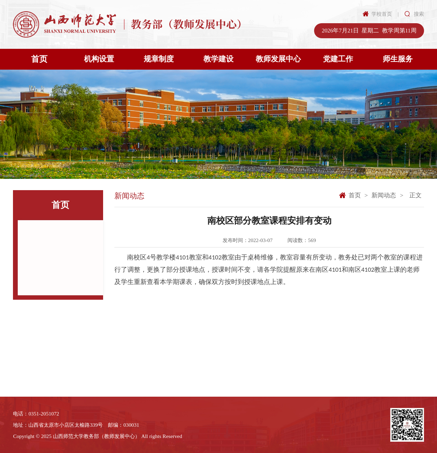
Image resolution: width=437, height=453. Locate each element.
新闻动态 (383, 195)
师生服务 (398, 59)
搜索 (419, 14)
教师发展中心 (278, 59)
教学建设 (218, 59)
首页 (39, 58)
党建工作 (338, 59)
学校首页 (381, 14)
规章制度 (159, 59)
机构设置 (99, 59)
